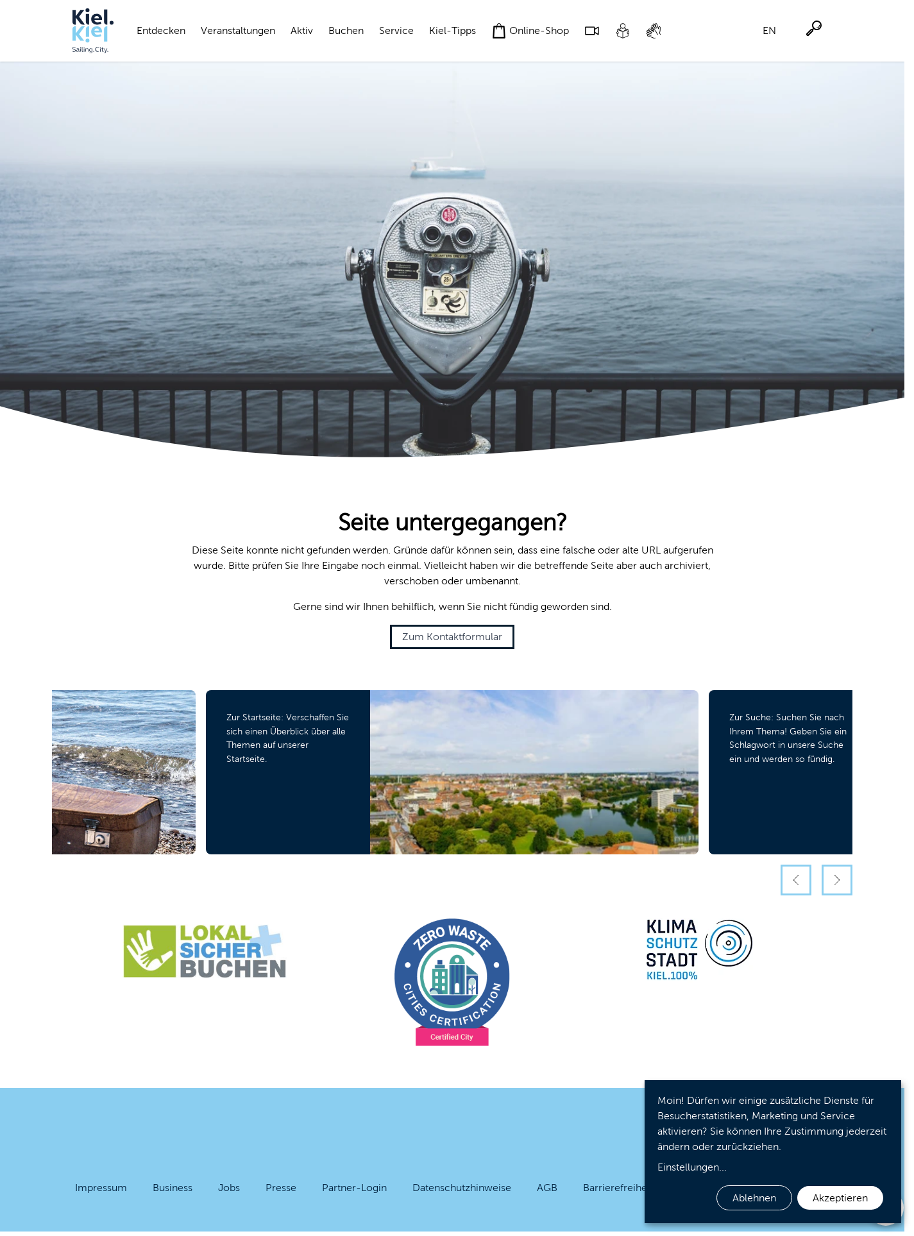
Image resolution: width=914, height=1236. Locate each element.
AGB (547, 1187)
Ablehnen (754, 1197)
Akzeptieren (840, 1197)
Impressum (101, 1187)
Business (172, 1187)
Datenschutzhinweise (461, 1187)
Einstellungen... (692, 1167)
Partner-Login (354, 1187)
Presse (281, 1187)
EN (769, 30)
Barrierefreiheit (618, 1187)
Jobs (229, 1187)
